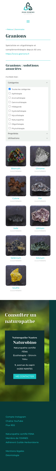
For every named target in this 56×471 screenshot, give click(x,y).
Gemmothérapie (19, 102)
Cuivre (15, 198)
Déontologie (12, 455)
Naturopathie (18, 120)
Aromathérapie (18, 98)
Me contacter (23, 376)
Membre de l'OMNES (17, 438)
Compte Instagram (16, 416)
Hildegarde (17, 107)
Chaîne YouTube (14, 421)
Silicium (40, 258)
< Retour (9, 29)
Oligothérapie (18, 124)
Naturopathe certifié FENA (20, 434)
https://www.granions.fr (17, 54)
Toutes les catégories (21, 89)
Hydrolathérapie (19, 111)
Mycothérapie (18, 115)
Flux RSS (10, 425)
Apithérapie (17, 93)
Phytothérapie (18, 128)
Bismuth (15, 168)
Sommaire (19, 29)
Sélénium (16, 258)
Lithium (40, 228)
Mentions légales (15, 451)
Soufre (15, 287)
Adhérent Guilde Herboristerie (22, 442)
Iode (15, 228)
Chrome (40, 168)
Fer (40, 198)
